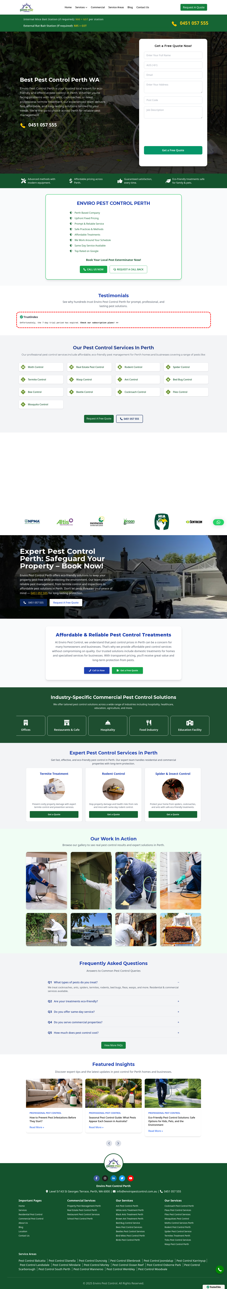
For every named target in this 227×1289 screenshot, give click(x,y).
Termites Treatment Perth (177, 1235)
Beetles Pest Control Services (130, 1231)
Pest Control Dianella (62, 1260)
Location (23, 1231)
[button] (109, 1143)
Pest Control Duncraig (93, 1260)
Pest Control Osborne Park (164, 1265)
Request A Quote (193, 7)
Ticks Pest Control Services (178, 1239)
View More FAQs (113, 1045)
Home (68, 7)
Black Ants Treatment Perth (129, 1214)
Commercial (98, 7)
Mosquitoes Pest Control (177, 1218)
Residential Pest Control (30, 1214)
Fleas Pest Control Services (178, 1210)
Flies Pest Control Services (178, 1214)
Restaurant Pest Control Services (83, 1214)
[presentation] (156, 133)
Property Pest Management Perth (84, 1205)
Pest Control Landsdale (35, 1265)
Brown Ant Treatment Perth (129, 1218)
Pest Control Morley (97, 1265)
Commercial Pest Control (31, 1218)
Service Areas (116, 7)
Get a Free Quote (127, 670)
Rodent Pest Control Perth (178, 1227)
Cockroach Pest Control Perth (179, 1205)
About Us (23, 1222)
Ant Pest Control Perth (127, 1205)
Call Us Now (97, 670)
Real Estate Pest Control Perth (82, 1210)
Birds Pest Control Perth (128, 1239)
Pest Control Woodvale (152, 1269)
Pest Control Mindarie (67, 1265)
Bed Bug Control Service (128, 1222)
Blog (130, 7)
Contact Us (142, 7)
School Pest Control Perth (80, 1218)
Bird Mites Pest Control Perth (130, 1235)
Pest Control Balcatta (32, 1260)
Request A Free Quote (99, 418)
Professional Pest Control (46, 1112)
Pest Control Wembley (121, 1269)
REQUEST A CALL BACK (128, 269)
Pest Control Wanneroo (88, 1269)
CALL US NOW (93, 269)
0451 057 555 (194, 23)
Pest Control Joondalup (159, 1260)
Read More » (37, 1127)
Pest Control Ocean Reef (128, 1265)
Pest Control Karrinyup (191, 1260)
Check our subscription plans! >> (99, 322)
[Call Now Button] (220, 1269)
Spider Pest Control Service (178, 1231)
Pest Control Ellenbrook (125, 1260)
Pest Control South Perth (54, 1269)
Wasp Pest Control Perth (177, 1244)
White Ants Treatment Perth (130, 1210)
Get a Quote (54, 814)
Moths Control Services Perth (179, 1222)
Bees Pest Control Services (129, 1227)
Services (81, 7)
